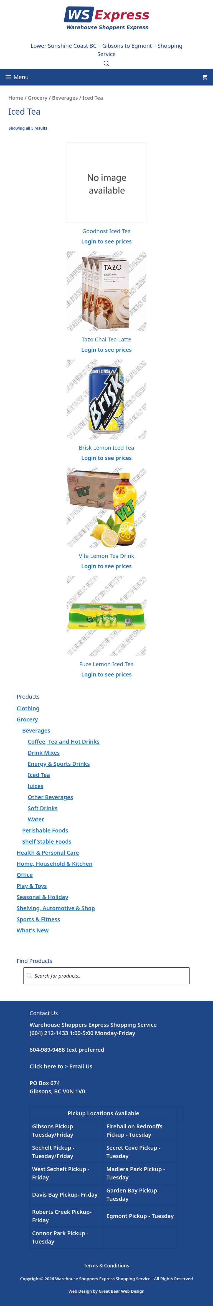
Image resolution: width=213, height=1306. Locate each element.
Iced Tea (39, 775)
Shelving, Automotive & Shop (56, 908)
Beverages (65, 97)
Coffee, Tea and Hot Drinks (64, 741)
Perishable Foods (45, 830)
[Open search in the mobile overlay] (106, 63)
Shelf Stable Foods (46, 841)
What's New (33, 930)
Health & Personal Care (48, 852)
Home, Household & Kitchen (54, 863)
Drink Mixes (44, 752)
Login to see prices (106, 241)
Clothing (28, 708)
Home (15, 97)
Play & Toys (32, 886)
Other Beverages (50, 797)
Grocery (37, 97)
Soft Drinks (42, 808)
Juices (35, 786)
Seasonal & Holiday (42, 897)
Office (25, 875)
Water (36, 819)
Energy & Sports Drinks (59, 764)
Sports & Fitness (38, 919)
